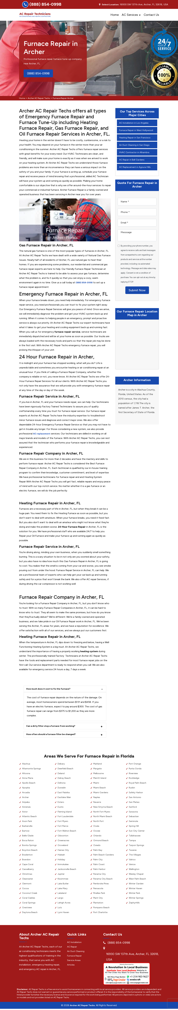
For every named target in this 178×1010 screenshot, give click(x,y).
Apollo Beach (29, 783)
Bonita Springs (30, 846)
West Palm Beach (138, 879)
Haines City (64, 851)
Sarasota (133, 812)
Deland (61, 774)
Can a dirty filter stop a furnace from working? (53, 726)
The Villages (135, 855)
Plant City (98, 899)
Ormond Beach (101, 841)
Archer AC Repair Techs (39, 98)
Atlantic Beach (30, 817)
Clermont (27, 884)
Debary (61, 764)
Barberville (27, 827)
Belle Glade (28, 836)
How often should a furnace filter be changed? (53, 735)
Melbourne (99, 774)
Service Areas (74, 961)
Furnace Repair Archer (63, 98)
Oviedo (97, 846)
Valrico (132, 860)
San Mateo (135, 803)
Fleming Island (65, 812)
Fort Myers (64, 822)
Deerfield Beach (66, 769)
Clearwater (28, 879)
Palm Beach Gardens (104, 855)
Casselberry (28, 870)
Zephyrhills (134, 903)
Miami (96, 783)
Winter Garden (137, 884)
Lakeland (62, 894)
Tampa (132, 841)
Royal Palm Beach (138, 783)
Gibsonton (63, 836)
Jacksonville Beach (68, 870)
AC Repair (72, 947)
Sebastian (134, 817)
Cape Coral (28, 865)
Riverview (134, 774)
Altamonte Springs (32, 769)
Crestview (27, 908)
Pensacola (98, 889)
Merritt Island (100, 779)
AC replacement (42, 433)
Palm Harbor (100, 870)
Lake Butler (64, 884)
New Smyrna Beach (103, 808)
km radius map (137, 350)
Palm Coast (99, 865)
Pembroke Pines (102, 884)
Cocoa (25, 889)
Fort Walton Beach (68, 831)
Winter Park (135, 894)
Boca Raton (28, 841)
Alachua (26, 764)
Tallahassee (135, 836)
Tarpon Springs (137, 846)
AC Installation (75, 943)
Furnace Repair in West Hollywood (131, 132)
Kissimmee (63, 879)
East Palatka (64, 793)
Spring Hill (134, 827)
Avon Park (27, 822)
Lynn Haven (64, 913)
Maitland (97, 764)
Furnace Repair (75, 956)
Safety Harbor (136, 793)
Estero (61, 803)
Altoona (26, 774)
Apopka (26, 788)
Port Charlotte (101, 913)
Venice (132, 865)
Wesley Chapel (137, 875)
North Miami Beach (103, 817)
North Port (99, 822)
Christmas (27, 875)
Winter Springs (136, 899)
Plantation (98, 903)
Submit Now (137, 296)
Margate (97, 769)
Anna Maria (28, 779)
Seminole (134, 822)
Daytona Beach (30, 913)
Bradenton (28, 855)
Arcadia (26, 793)
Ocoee (97, 831)
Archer (25, 798)
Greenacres (64, 841)
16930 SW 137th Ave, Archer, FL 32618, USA (132, 957)
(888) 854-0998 (45, 4)
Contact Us (151, 15)
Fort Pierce (64, 827)
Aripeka (26, 803)
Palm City (98, 860)
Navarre (97, 803)
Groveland (63, 846)
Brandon (26, 860)
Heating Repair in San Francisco (136, 142)
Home (114, 15)
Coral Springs (29, 903)
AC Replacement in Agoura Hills (136, 171)
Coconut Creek (30, 894)
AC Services (130, 15)
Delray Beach (65, 779)
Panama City (100, 875)
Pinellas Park (99, 894)
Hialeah (62, 855)
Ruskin (132, 788)
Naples (97, 798)
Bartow (26, 831)
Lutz (60, 908)
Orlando (97, 836)
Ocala (96, 827)
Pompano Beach (102, 908)
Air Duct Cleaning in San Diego (135, 149)
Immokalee (63, 865)
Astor (25, 812)
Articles (71, 965)
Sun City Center (137, 831)
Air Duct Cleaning (76, 952)
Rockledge (134, 779)
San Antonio (135, 798)
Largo (61, 899)
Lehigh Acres (65, 903)
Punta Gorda (136, 769)
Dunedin (62, 788)
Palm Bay (98, 851)
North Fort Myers (102, 812)
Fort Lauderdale (66, 817)
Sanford (133, 808)
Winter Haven (136, 889)
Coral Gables (29, 899)
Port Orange (135, 764)
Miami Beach (100, 788)
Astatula (26, 808)
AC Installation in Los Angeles (135, 122)
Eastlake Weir (65, 798)
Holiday (62, 860)
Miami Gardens (101, 793)
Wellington (134, 870)
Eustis (61, 808)
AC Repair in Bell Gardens (132, 164)
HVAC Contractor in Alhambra (135, 156)
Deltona (62, 783)
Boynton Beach (30, 851)
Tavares (133, 851)
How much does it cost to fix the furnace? (50, 689)
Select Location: (110, 4)
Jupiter (61, 875)
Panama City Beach (103, 879)
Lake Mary (63, 889)
